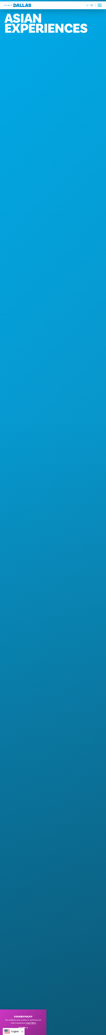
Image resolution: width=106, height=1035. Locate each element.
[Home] (17, 5)
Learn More (31, 1023)
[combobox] (14, 1031)
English (11, 1031)
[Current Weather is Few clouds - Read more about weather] (87, 5)
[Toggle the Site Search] (93, 5)
